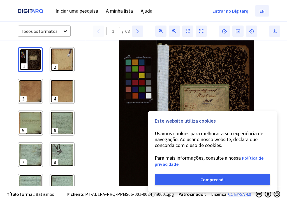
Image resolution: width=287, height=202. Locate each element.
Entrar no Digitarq (230, 11)
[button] (30, 59)
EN (262, 11)
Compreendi (212, 179)
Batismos (45, 194)
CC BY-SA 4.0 (239, 194)
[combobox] (21, 31)
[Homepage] (30, 12)
